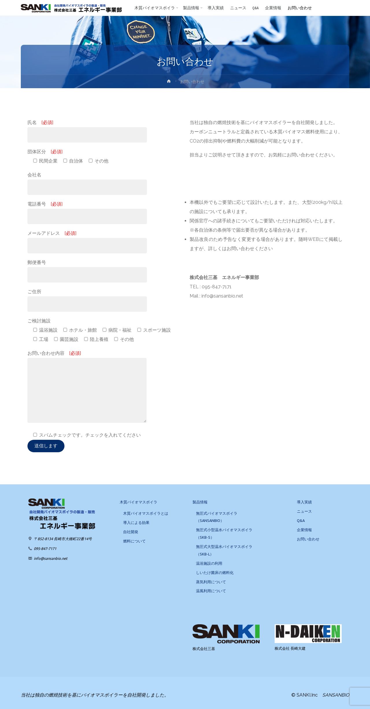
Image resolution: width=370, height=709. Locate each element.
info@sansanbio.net (50, 558)
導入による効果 (136, 522)
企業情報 (304, 530)
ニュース (304, 511)
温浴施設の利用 (209, 563)
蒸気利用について (211, 582)
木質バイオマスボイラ (138, 502)
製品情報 (200, 502)
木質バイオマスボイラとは (145, 513)
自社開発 (130, 532)
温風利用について (211, 591)
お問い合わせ (308, 539)
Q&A (301, 520)
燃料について (134, 541)
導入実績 (304, 502)
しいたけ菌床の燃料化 (215, 572)
